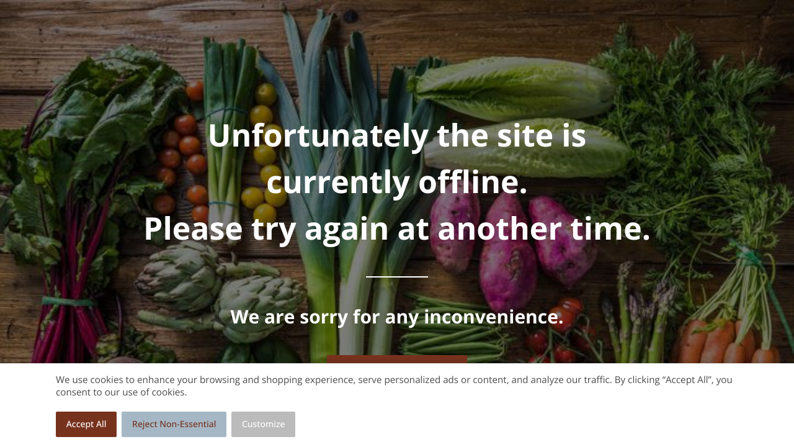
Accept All (86, 424)
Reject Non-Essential (174, 424)
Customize (263, 424)
